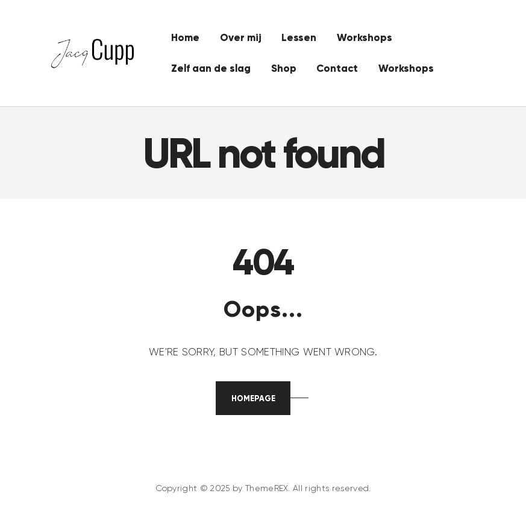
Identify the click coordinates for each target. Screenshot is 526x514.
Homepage (253, 398)
